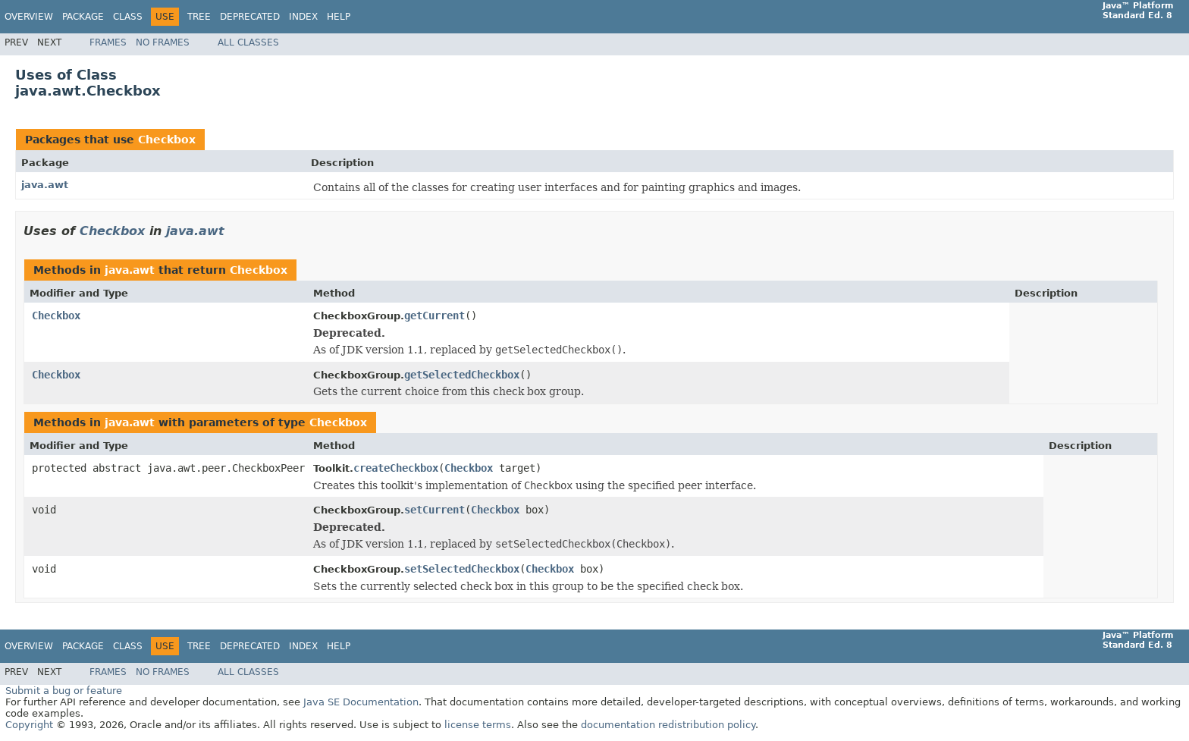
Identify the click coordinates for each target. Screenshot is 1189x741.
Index (303, 16)
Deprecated (250, 16)
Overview (29, 16)
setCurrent (434, 510)
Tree (199, 16)
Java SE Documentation (361, 702)
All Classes (248, 42)
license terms (477, 724)
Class (128, 16)
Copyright (29, 724)
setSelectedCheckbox (461, 569)
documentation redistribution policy (668, 724)
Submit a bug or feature (63, 690)
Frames (108, 42)
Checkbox (167, 139)
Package (83, 16)
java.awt (44, 184)
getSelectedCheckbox (461, 375)
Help (338, 16)
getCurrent (434, 315)
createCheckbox (395, 468)
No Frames (163, 42)
